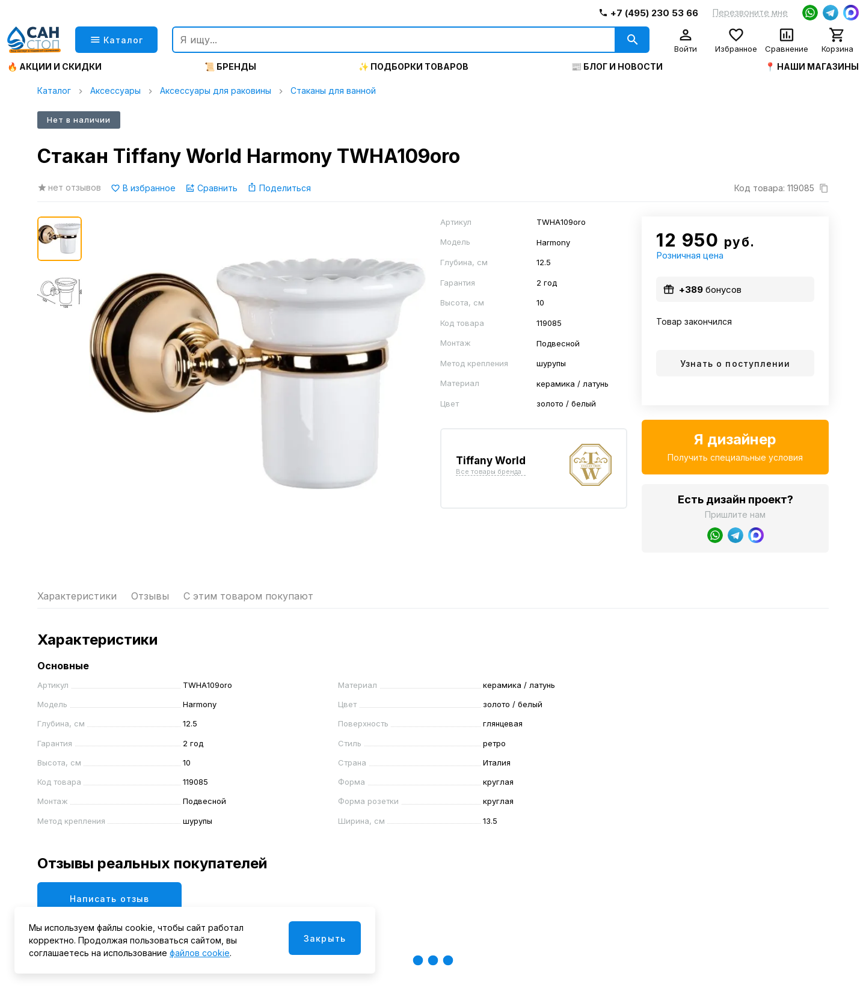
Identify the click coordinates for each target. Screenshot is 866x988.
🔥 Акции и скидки (54, 67)
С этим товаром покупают (248, 596)
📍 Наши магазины (812, 67)
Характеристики (77, 596)
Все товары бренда (488, 472)
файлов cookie (200, 953)
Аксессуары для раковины (215, 90)
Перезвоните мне (750, 12)
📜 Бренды (230, 67)
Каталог (54, 90)
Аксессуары (115, 90)
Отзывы (150, 596)
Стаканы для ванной (333, 90)
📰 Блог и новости (617, 67)
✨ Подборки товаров (413, 67)
